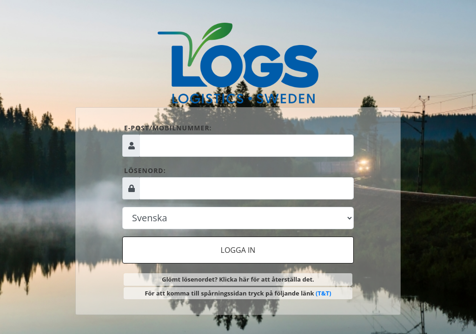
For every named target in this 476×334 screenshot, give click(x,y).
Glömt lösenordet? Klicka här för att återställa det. (238, 279)
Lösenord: (145, 170)
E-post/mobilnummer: (168, 127)
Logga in (238, 250)
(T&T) (323, 293)
